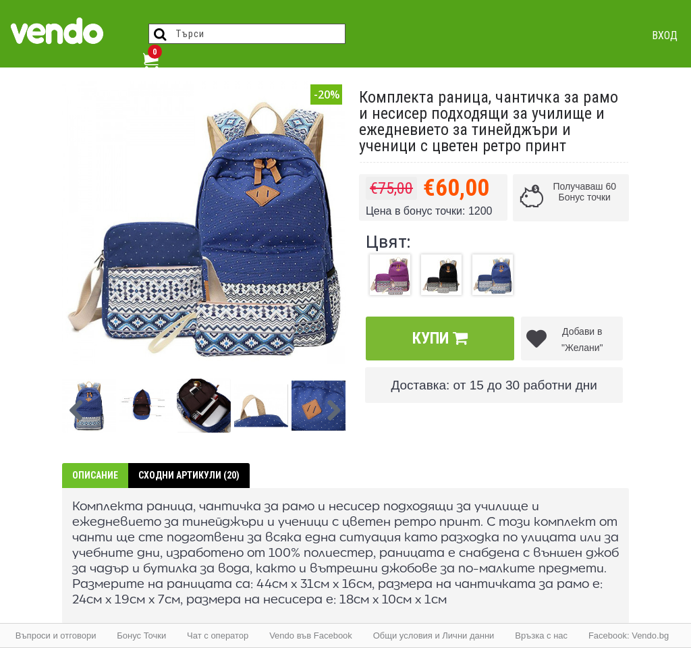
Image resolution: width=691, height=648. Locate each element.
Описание (95, 475)
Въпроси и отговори (56, 635)
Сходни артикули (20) (189, 475)
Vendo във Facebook (310, 635)
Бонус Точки (141, 635)
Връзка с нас (541, 635)
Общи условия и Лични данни (434, 635)
